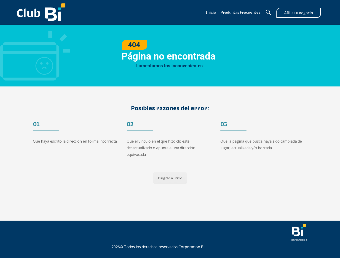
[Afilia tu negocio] (298, 12)
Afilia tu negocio (298, 12)
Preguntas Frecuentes (240, 12)
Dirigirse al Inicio (170, 178)
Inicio (211, 12)
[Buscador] (268, 12)
